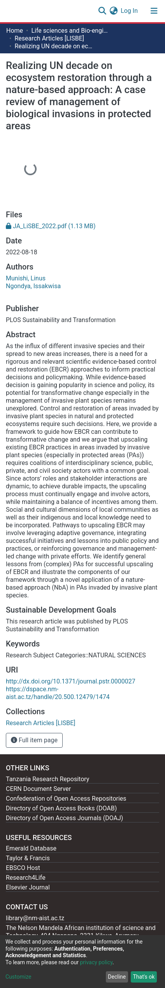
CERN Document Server (38, 789)
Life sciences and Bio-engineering (70, 30)
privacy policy (96, 962)
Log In (130, 10)
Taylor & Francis (28, 858)
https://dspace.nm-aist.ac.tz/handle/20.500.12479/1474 (58, 693)
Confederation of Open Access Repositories (66, 798)
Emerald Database (31, 848)
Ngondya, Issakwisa (33, 286)
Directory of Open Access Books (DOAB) (61, 808)
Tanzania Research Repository (47, 779)
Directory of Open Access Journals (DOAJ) (64, 818)
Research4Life (26, 877)
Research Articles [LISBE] (49, 38)
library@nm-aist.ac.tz (35, 918)
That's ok (143, 977)
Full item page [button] (34, 740)
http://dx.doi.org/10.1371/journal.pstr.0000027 (70, 681)
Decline (117, 977)
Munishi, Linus (26, 278)
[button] (113, 11)
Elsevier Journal (28, 887)
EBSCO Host (23, 868)
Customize (18, 977)
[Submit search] (102, 11)
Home (14, 30)
